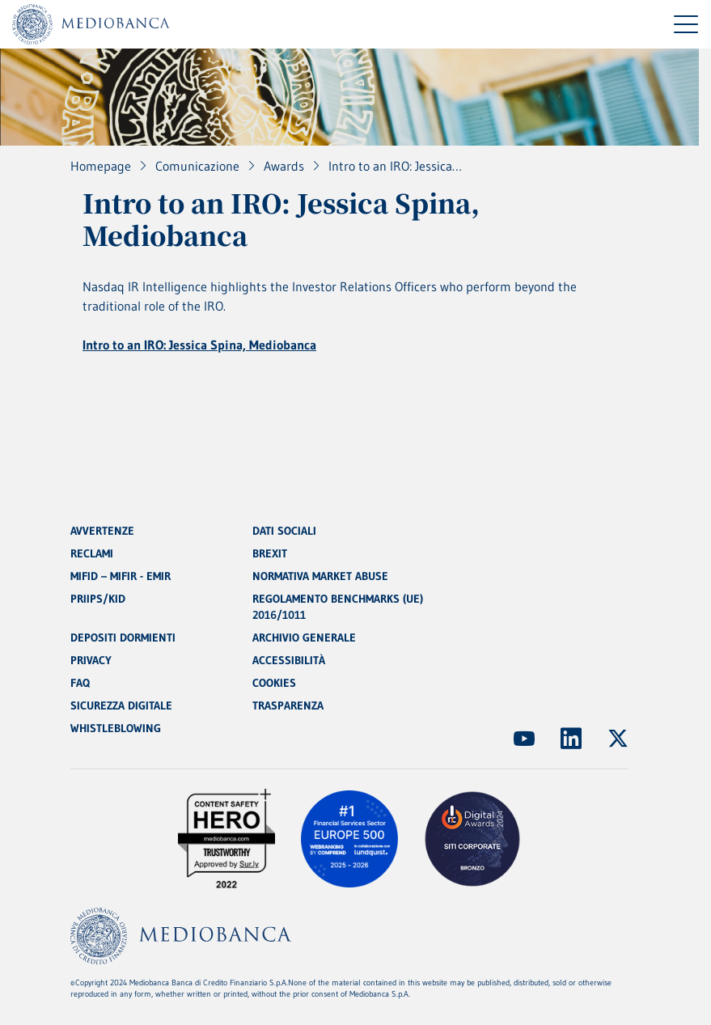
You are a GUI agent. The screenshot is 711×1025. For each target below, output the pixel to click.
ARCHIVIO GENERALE (304, 637)
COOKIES (274, 683)
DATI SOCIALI (284, 530)
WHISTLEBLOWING (115, 728)
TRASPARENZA (288, 705)
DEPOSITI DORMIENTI (123, 637)
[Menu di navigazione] (686, 24)
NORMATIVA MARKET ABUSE (320, 576)
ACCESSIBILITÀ (288, 660)
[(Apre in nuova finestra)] (524, 738)
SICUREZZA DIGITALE (121, 705)
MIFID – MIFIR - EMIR (120, 576)
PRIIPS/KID (97, 598)
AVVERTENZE (102, 530)
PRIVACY (91, 660)
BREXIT (269, 553)
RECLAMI (91, 553)
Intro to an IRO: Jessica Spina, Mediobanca (199, 345)
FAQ (80, 683)
